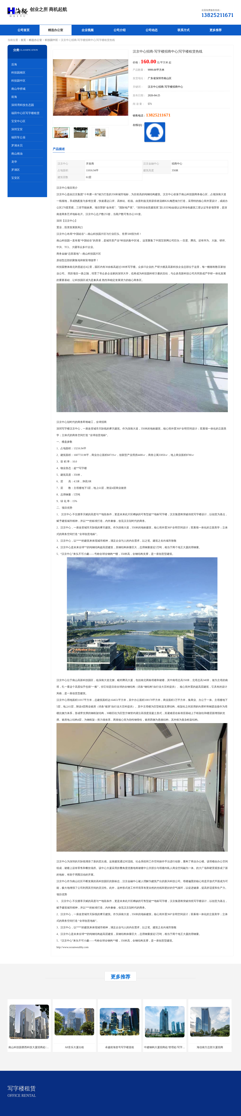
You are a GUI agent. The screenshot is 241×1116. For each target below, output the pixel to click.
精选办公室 (55, 30)
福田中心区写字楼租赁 (25, 113)
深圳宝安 (17, 129)
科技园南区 (18, 72)
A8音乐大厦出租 (74, 1047)
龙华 (14, 161)
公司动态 (152, 30)
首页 (23, 40)
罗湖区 (15, 169)
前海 (14, 96)
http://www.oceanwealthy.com (72, 947)
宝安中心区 (18, 121)
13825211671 (158, 115)
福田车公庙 (18, 137)
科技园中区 (51, 40)
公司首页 (24, 30)
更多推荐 (216, 30)
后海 (14, 64)
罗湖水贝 (17, 145)
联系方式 (184, 30)
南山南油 (17, 153)
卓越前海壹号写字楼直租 (119, 1047)
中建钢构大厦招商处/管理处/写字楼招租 (167, 1047)
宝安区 (15, 177)
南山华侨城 (18, 88)
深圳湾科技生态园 (22, 104)
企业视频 (88, 30)
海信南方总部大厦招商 (210, 1047)
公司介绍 (120, 30)
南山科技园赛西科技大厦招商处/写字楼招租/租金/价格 (39, 1047)
